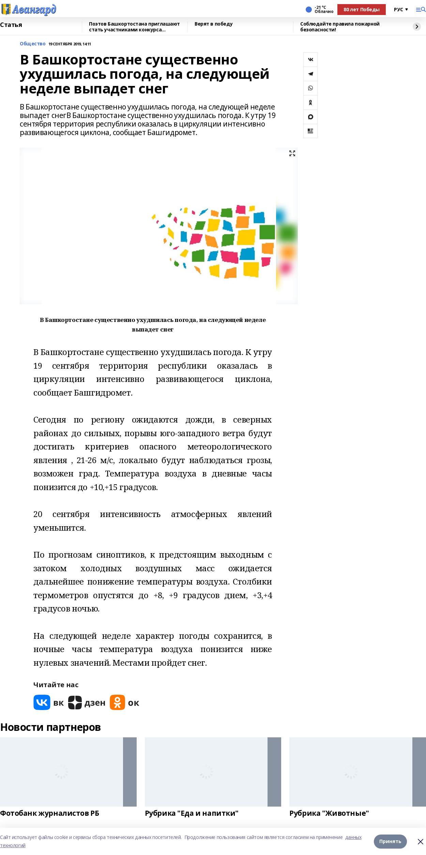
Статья (11, 25)
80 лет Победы (362, 9)
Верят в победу (213, 24)
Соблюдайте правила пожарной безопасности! (340, 26)
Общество (33, 44)
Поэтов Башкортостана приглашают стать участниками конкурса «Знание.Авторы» (134, 26)
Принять (390, 841)
